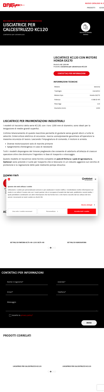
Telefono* (62, 293)
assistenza (85, 7)
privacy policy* (27, 316)
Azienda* (61, 283)
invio (89, 323)
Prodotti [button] (62, 7)
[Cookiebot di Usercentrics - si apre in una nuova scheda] (83, 179)
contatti (96, 7)
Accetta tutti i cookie (81, 211)
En (91, 3)
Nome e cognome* (15, 283)
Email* (10, 293)
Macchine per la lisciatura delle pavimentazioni (22, 21)
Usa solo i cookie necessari (22, 211)
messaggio (11, 303)
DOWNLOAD (82, 3)
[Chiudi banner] (95, 179)
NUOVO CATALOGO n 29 (65, 3)
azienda (73, 7)
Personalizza (52, 211)
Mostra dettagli (86, 205)
